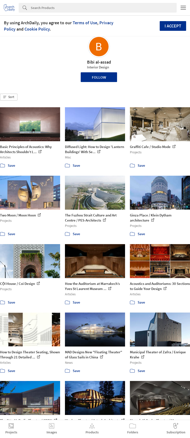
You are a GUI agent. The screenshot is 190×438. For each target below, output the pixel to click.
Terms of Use (85, 22)
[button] (8, 97)
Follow (99, 77)
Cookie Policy (37, 29)
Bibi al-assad (99, 62)
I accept (173, 26)
